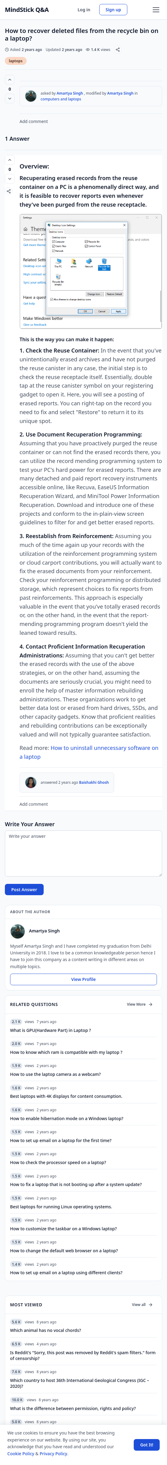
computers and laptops (61, 99)
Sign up (113, 10)
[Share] (118, 49)
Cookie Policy (20, 1453)
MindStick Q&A (27, 10)
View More (140, 1004)
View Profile (83, 979)
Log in (84, 10)
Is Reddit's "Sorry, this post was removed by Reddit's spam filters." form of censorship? (83, 1355)
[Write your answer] (83, 853)
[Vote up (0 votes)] (10, 80)
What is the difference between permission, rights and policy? (73, 1408)
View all (142, 1304)
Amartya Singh (70, 93)
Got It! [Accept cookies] (146, 1445)
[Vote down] (10, 98)
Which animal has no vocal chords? (45, 1330)
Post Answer (24, 889)
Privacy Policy (53, 1453)
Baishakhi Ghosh (94, 782)
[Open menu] (156, 10)
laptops (16, 60)
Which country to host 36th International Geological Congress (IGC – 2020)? (79, 1383)
